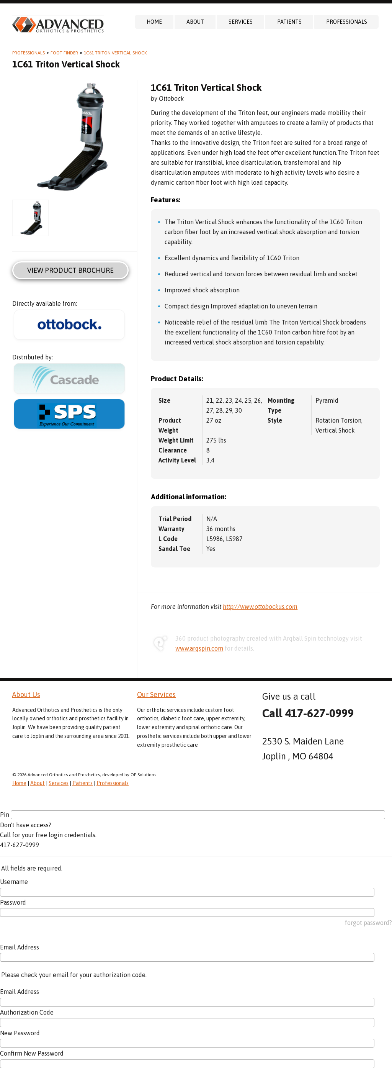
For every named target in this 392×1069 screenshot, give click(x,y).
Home (154, 22)
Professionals (346, 22)
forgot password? (368, 922)
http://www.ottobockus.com (260, 606)
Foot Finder (64, 53)
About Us (26, 694)
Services (241, 22)
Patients (289, 22)
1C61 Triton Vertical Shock (115, 53)
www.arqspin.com (199, 648)
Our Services (156, 694)
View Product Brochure (70, 270)
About (195, 22)
